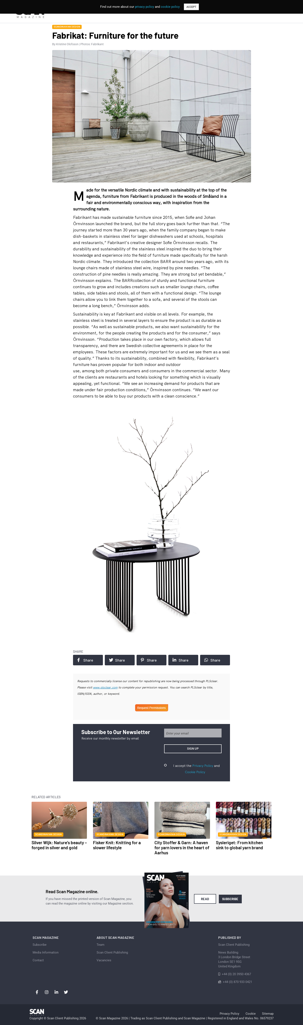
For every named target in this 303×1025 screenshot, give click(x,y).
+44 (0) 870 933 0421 (237, 982)
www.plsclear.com (105, 687)
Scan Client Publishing (112, 952)
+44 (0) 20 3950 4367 (236, 974)
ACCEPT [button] (191, 6)
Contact (38, 960)
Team (100, 945)
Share (85, 660)
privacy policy (144, 7)
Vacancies (104, 960)
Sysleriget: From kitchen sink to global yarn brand (239, 845)
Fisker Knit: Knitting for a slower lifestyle (117, 845)
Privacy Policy (202, 765)
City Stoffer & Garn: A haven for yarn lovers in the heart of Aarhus (181, 847)
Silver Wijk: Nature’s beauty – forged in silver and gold (59, 845)
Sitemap (268, 1014)
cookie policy (170, 7)
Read (205, 899)
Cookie (251, 1014)
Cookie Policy (195, 772)
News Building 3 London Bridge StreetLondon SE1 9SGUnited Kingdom (234, 959)
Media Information (45, 952)
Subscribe (230, 899)
